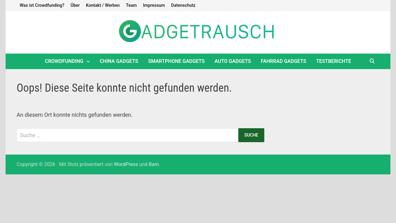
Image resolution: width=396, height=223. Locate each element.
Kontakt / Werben (103, 5)
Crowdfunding (64, 61)
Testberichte (333, 61)
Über (75, 5)
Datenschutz (183, 5)
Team (131, 5)
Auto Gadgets (233, 61)
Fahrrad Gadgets (283, 61)
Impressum (154, 5)
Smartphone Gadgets (176, 61)
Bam (154, 164)
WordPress (126, 164)
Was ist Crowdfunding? (42, 5)
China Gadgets (119, 61)
